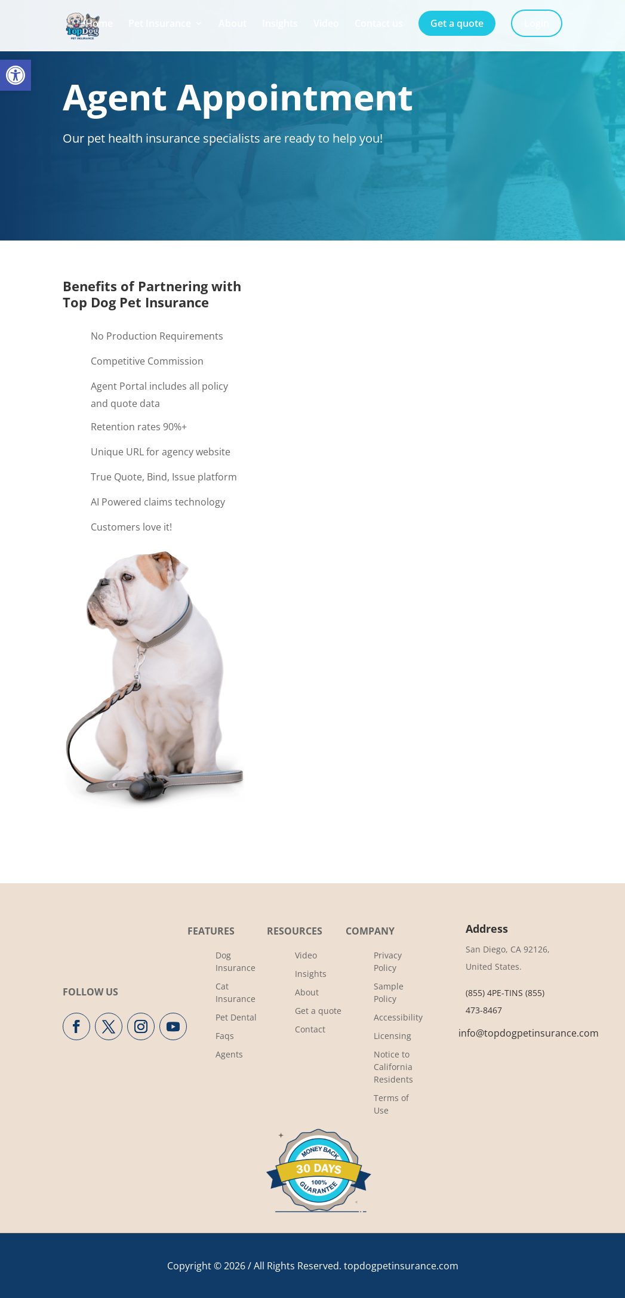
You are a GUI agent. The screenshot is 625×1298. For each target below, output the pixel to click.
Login (536, 23)
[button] (15, 75)
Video (326, 24)
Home (99, 24)
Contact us (379, 24)
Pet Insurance (159, 24)
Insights (280, 24)
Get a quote (457, 23)
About (232, 24)
